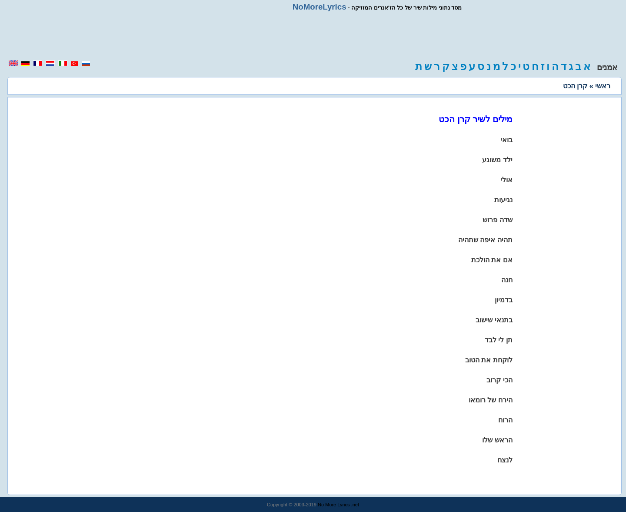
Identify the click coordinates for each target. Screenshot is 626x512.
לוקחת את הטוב (489, 360)
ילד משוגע (497, 160)
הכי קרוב (499, 380)
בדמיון (504, 300)
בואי (506, 140)
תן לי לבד (499, 340)
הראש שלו (497, 440)
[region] (313, 35)
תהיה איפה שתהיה (485, 240)
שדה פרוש (497, 220)
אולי (506, 180)
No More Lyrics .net (338, 504)
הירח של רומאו (491, 400)
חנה (507, 280)
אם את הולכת (492, 260)
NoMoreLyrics (319, 6)
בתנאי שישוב (494, 320)
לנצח (505, 460)
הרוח (505, 420)
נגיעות (503, 200)
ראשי (602, 86)
